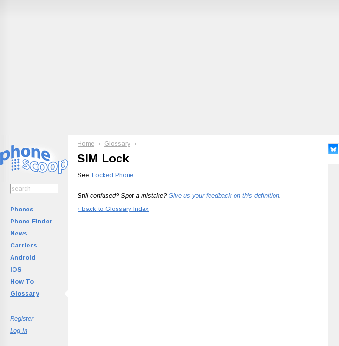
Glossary (24, 293)
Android (23, 257)
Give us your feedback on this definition (224, 195)
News (18, 233)
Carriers (23, 245)
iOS (16, 269)
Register (21, 318)
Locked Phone (112, 175)
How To (22, 281)
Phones (22, 209)
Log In (18, 330)
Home (86, 143)
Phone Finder (31, 221)
